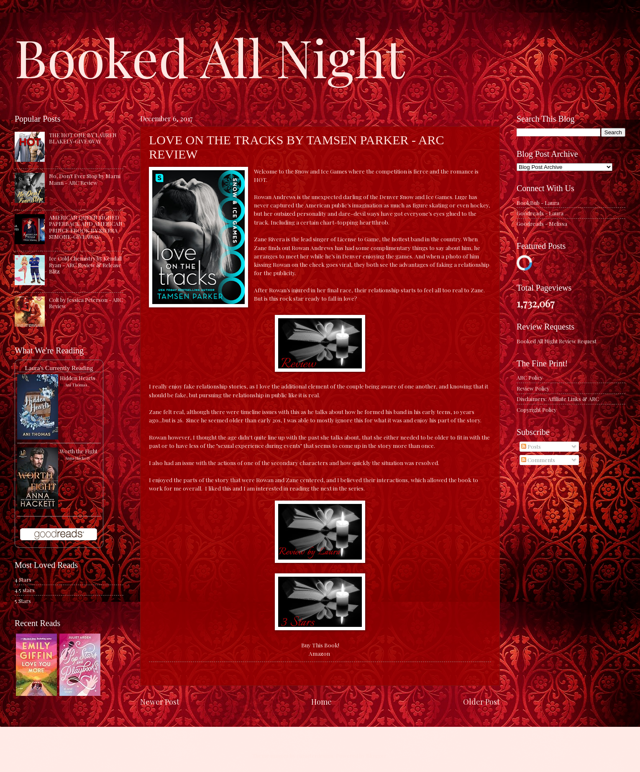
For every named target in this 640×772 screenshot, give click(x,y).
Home (321, 701)
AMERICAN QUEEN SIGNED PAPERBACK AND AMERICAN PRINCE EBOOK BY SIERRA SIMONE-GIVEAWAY (86, 227)
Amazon (319, 653)
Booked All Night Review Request (556, 341)
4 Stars (23, 579)
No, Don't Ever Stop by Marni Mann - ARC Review (84, 179)
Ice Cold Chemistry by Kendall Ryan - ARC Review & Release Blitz (85, 265)
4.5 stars (25, 589)
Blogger (376, 755)
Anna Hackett (77, 458)
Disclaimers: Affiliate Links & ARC (558, 398)
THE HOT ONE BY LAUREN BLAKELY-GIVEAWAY (83, 138)
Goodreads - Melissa (542, 223)
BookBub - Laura (538, 202)
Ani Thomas (76, 385)
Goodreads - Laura (540, 213)
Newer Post (159, 701)
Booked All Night (209, 56)
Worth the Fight (78, 451)
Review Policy (533, 388)
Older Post (481, 701)
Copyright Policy (536, 409)
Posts (531, 446)
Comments (538, 459)
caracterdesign (315, 755)
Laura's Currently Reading (59, 367)
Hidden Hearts (77, 377)
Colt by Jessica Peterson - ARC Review (86, 302)
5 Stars (23, 600)
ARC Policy (530, 377)
